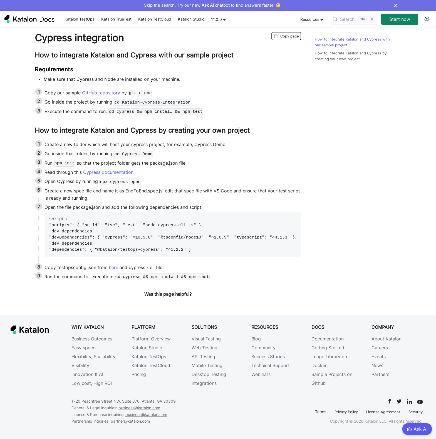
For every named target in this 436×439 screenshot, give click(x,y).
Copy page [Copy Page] (286, 36)
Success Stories (268, 356)
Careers (379, 347)
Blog (256, 339)
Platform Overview (151, 339)
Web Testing (204, 347)
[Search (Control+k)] (354, 19)
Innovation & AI (87, 374)
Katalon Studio (191, 19)
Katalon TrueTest (116, 19)
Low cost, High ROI (91, 383)
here (113, 267)
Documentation (327, 339)
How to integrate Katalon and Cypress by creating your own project (351, 56)
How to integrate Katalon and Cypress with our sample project (352, 42)
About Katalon (386, 339)
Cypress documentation (108, 172)
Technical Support (270, 365)
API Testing (203, 356)
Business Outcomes (91, 339)
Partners (380, 374)
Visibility (80, 365)
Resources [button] (309, 19)
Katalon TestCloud (154, 19)
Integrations (204, 383)
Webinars (261, 374)
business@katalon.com (139, 407)
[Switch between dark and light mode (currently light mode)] (427, 19)
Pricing (139, 374)
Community (263, 347)
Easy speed (83, 347)
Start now (399, 19)
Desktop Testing (209, 374)
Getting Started (327, 347)
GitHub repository (101, 93)
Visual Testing (206, 339)
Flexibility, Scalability (93, 356)
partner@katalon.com (130, 421)
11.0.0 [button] (216, 19)
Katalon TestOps (80, 19)
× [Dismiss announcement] (395, 5)
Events (378, 356)
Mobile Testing (207, 365)
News (377, 365)
